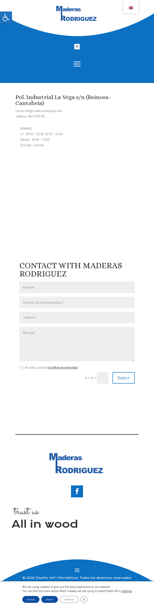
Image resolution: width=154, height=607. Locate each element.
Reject (49, 599)
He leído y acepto (48, 367)
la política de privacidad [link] (62, 367)
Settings (69, 599)
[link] (6, 17)
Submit (124, 378)
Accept (31, 599)
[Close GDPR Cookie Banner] (83, 599)
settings (126, 591)
